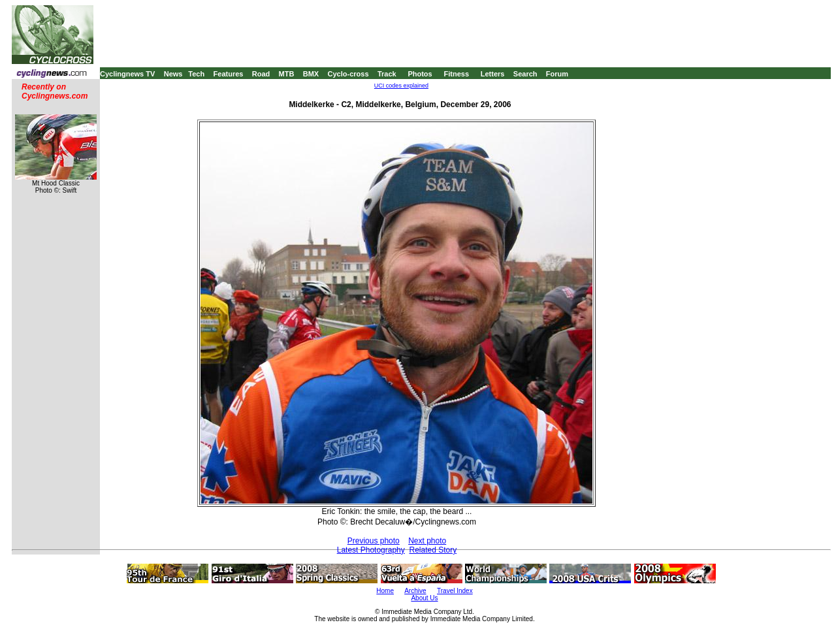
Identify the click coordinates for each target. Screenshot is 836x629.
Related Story (433, 550)
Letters (493, 74)
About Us (424, 598)
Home (385, 590)
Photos (420, 74)
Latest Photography (371, 550)
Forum (557, 74)
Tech (196, 74)
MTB (287, 74)
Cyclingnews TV (127, 74)
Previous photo (373, 540)
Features (229, 74)
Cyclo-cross (348, 74)
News (173, 74)
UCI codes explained (401, 85)
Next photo (427, 540)
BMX (311, 74)
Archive (415, 590)
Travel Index (455, 590)
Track (387, 74)
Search (525, 74)
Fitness (456, 74)
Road (261, 74)
